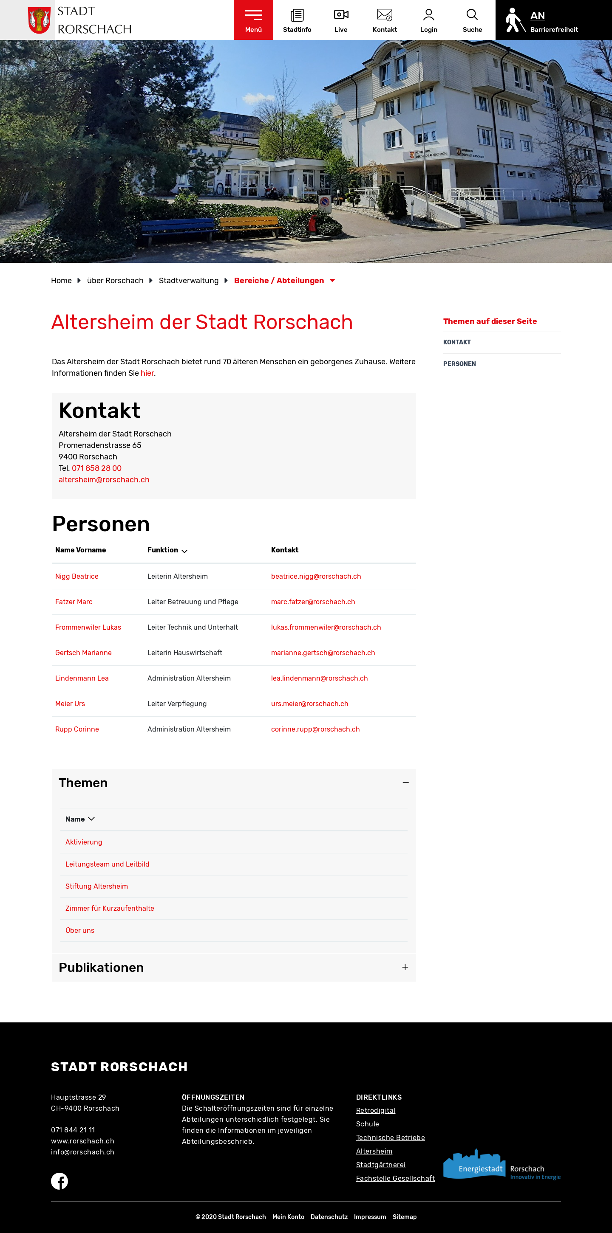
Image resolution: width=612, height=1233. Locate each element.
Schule (368, 1124)
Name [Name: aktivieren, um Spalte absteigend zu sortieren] (75, 819)
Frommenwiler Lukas (88, 627)
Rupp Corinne (77, 729)
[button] (118, 281)
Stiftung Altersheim (96, 886)
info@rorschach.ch (83, 1152)
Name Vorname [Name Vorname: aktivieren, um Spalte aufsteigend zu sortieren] (80, 550)
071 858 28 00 (97, 468)
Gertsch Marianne (83, 653)
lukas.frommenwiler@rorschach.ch (326, 627)
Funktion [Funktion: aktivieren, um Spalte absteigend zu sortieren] (162, 550)
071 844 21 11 (73, 1130)
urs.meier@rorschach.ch (309, 704)
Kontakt (457, 342)
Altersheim (374, 1151)
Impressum (370, 1217)
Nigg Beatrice (77, 576)
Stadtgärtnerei (381, 1165)
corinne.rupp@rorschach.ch (315, 729)
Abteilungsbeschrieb (217, 1141)
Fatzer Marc (74, 602)
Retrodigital (376, 1110)
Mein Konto (288, 1217)
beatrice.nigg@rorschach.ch (316, 576)
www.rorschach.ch (82, 1141)
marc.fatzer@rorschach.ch (313, 602)
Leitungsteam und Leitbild (107, 864)
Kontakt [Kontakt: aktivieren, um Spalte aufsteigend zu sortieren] (285, 550)
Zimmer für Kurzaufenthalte (109, 908)
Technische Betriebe (390, 1138)
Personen (459, 364)
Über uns (79, 930)
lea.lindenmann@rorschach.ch (319, 678)
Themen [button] (83, 783)
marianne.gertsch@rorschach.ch (323, 653)
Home (61, 280)
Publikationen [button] (101, 967)
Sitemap (405, 1217)
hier (147, 373)
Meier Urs (70, 704)
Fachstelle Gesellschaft (395, 1178)
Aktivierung (83, 842)
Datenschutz (329, 1217)
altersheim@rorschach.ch (104, 479)
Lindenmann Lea (82, 678)
